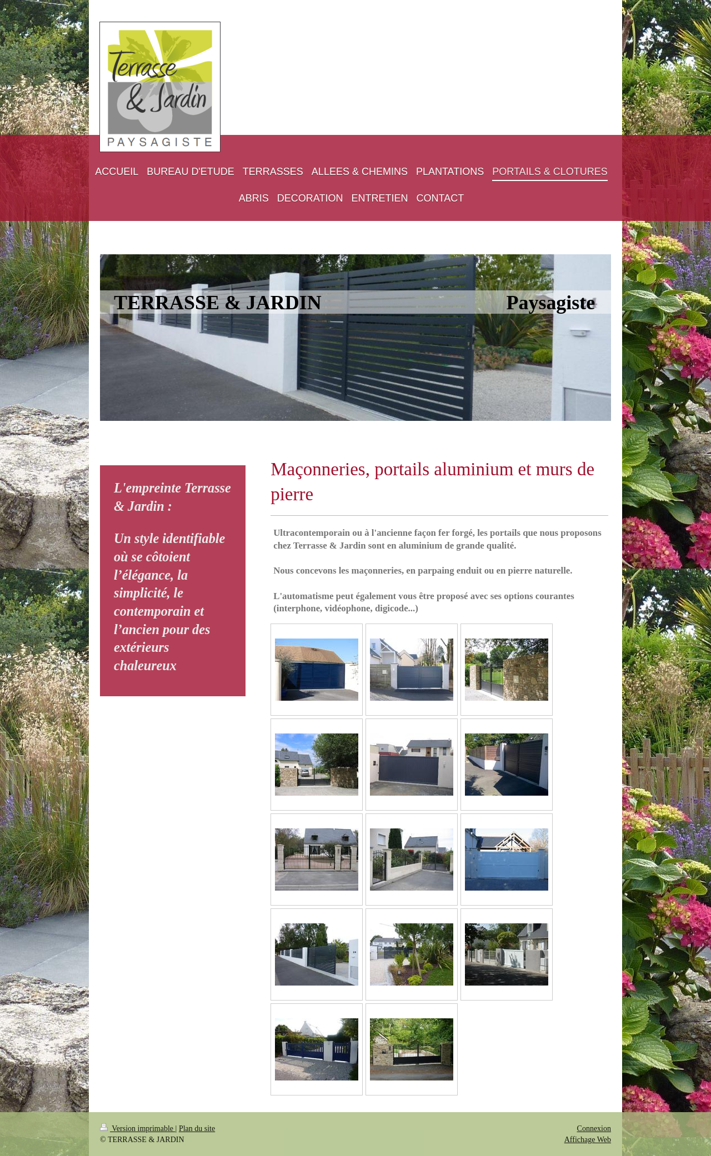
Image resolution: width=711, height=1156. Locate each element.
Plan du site (197, 1128)
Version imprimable (138, 1128)
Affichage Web (587, 1139)
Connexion (594, 1128)
